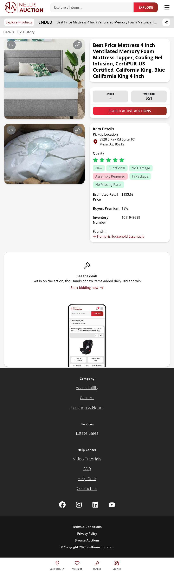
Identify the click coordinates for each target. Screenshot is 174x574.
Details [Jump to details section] (8, 32)
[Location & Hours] (87, 407)
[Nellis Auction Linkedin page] (95, 504)
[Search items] (94, 7)
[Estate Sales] (87, 433)
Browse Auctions (87, 540)
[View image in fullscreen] (77, 44)
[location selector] (57, 565)
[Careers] (87, 398)
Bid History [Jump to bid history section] (25, 32)
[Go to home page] (24, 7)
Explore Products (19, 22)
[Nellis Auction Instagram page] (79, 504)
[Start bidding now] (87, 287)
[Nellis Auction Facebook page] (62, 504)
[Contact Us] (87, 489)
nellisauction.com (100, 547)
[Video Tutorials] (87, 459)
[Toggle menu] (167, 7)
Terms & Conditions (87, 527)
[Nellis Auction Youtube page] (112, 504)
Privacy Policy (87, 533)
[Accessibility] (87, 388)
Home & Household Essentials (118, 236)
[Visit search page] (116, 565)
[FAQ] (87, 469)
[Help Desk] (87, 479)
